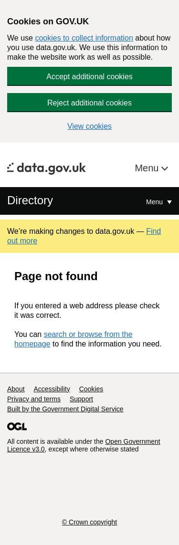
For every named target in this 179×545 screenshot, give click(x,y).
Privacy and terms (34, 399)
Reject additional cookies (89, 103)
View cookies (89, 126)
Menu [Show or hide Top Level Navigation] (155, 202)
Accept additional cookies (89, 77)
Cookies (91, 389)
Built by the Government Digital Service (65, 409)
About (16, 389)
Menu (148, 168)
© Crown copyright (89, 522)
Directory (30, 200)
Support (81, 399)
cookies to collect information (84, 38)
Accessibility (51, 389)
